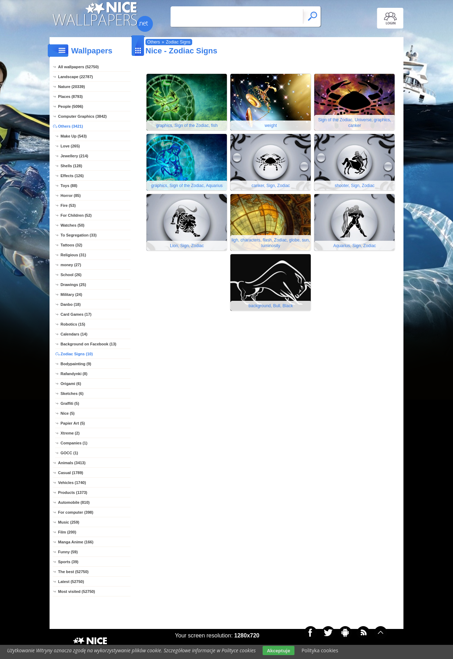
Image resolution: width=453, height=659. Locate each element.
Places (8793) (70, 96)
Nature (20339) (71, 86)
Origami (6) (71, 383)
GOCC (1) (69, 453)
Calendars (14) (74, 334)
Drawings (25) (73, 284)
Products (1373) (72, 492)
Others (153, 42)
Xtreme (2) (70, 433)
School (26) (71, 275)
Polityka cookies (320, 650)
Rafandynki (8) (74, 374)
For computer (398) (75, 512)
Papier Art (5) (73, 423)
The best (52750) (73, 572)
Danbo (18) (71, 304)
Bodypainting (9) (76, 364)
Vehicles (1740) (72, 482)
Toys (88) (69, 185)
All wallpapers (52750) (78, 67)
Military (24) (71, 294)
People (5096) (70, 106)
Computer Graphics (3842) (82, 116)
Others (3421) (70, 126)
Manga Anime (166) (75, 542)
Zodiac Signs (178, 42)
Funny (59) (68, 552)
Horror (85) (71, 195)
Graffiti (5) (70, 403)
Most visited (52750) (76, 591)
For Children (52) (76, 215)
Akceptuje (278, 650)
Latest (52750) (71, 581)
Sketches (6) (72, 393)
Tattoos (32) (71, 245)
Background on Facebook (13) (88, 344)
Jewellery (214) (74, 156)
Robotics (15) (73, 324)
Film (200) (67, 532)
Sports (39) (68, 562)
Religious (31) (73, 255)
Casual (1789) (70, 473)
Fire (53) (68, 205)
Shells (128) (71, 166)
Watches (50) (72, 225)
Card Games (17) (76, 314)
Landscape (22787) (75, 77)
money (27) (71, 265)
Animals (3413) (72, 463)
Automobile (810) (74, 502)
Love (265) (70, 146)
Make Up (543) (74, 136)
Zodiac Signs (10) (77, 354)
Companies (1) (74, 443)
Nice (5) (68, 413)
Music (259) (68, 522)
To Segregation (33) (79, 235)
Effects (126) (72, 176)
